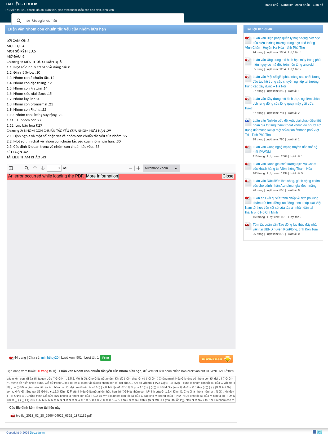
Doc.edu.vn (37, 432)
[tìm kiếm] (96, 21)
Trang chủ (271, 4)
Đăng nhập (302, 4)
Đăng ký (287, 4)
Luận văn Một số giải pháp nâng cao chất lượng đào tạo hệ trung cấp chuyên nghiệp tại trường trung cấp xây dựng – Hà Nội (282, 81)
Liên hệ (318, 4)
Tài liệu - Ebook (21, 4)
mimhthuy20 (50, 357)
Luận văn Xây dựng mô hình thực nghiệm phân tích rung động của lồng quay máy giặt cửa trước (282, 103)
